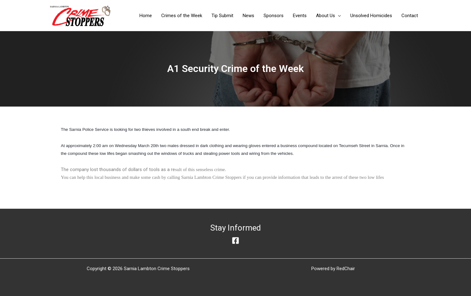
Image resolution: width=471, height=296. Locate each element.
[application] (338, 15)
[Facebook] (235, 240)
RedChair (346, 268)
